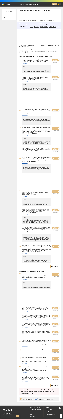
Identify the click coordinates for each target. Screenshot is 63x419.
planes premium (37, 398)
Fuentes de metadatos (50, 414)
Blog (31, 414)
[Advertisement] (9, 37)
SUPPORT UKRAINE (31, 1)
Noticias (30, 4)
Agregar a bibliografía (56, 60)
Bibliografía (22, 4)
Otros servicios (36, 4)
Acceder (54, 4)
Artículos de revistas (7, 16)
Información (32, 416)
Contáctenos (36, 399)
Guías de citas (33, 411)
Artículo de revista (44, 26)
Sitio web (36, 26)
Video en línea (53, 26)
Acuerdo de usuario (50, 412)
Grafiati (24, 20)
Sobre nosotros (49, 409)
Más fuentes (54, 266)
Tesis (4, 17)
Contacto (48, 407)
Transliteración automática (35, 409)
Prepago (26, 4)
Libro (31, 26)
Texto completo (25, 63)
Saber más (3, 416)
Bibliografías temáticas (6, 10)
